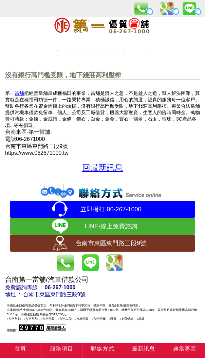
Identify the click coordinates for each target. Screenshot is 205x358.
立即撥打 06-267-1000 (110, 209)
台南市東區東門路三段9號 (111, 243)
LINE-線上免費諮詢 (111, 226)
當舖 (19, 93)
